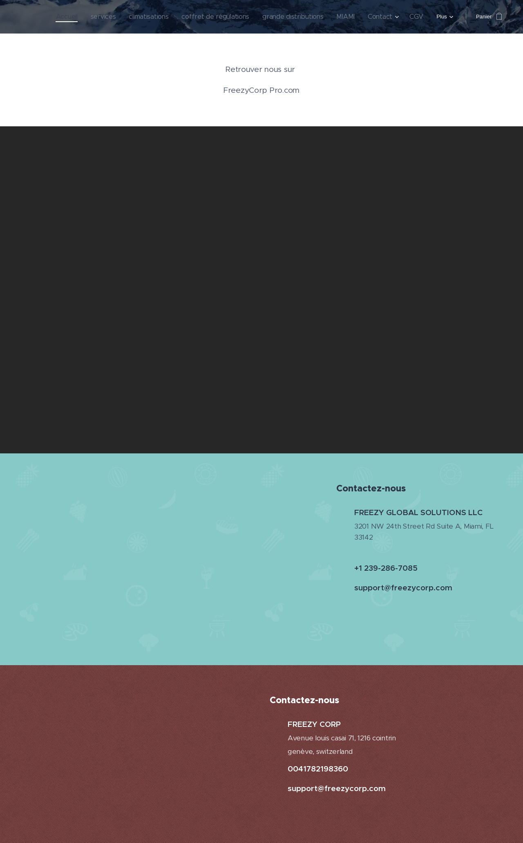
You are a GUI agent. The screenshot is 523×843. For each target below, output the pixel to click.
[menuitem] (80, 17)
